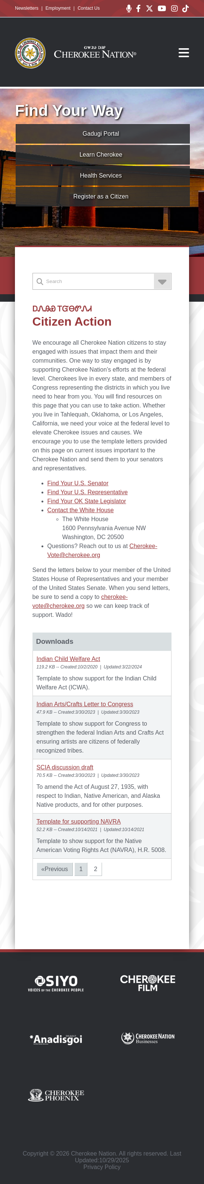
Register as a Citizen (101, 196)
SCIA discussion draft (65, 767)
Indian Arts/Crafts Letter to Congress (85, 704)
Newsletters (26, 8)
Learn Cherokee (101, 154)
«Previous (54, 869)
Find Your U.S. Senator (78, 483)
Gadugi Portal (101, 133)
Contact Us (89, 8)
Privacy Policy (102, 1167)
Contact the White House (80, 510)
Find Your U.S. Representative (87, 492)
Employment (58, 8)
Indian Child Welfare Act (68, 659)
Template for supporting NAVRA (79, 821)
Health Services (101, 175)
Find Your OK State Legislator (86, 501)
